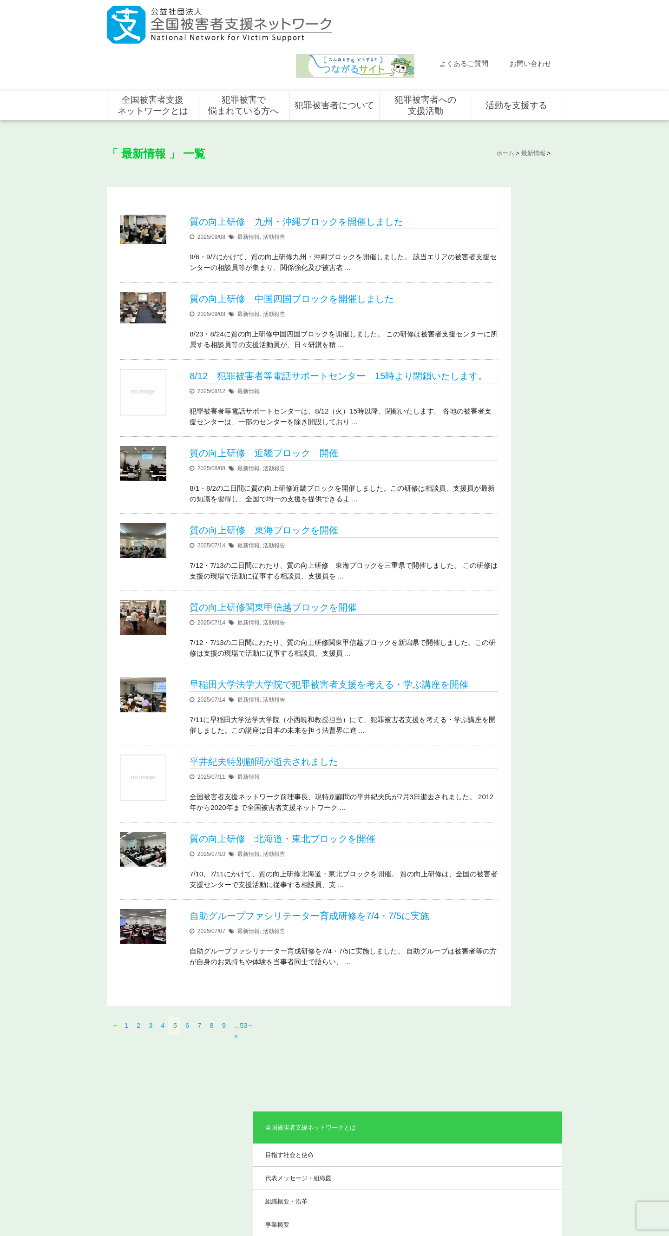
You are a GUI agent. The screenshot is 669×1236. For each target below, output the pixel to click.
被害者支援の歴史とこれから (336, 1102)
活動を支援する (516, 61)
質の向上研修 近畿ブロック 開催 (264, 416)
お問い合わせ (530, 20)
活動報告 (274, 186)
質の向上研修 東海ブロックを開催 (264, 493)
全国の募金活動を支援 (516, 1150)
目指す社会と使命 (487, 199)
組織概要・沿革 (484, 246)
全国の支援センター (422, 1109)
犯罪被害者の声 (325, 1145)
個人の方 (499, 1082)
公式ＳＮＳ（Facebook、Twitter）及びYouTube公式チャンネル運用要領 (447, 1212)
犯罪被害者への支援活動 (425, 61)
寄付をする (502, 1109)
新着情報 (128, 1082)
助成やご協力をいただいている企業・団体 (505, 298)
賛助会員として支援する (518, 1123)
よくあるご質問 (463, 20)
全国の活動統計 (416, 1123)
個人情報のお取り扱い (486, 1197)
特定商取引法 (537, 1197)
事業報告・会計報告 (490, 325)
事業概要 (475, 270)
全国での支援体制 (419, 1082)
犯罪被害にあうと (328, 1082)
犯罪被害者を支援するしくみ (336, 1126)
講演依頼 (128, 1136)
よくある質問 (133, 1109)
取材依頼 (128, 1150)
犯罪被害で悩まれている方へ (243, 61)
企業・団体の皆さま (513, 1096)
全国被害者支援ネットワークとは (153, 61)
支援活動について (419, 1096)
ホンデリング (504, 1136)
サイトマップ (436, 1197)
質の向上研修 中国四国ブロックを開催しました (292, 248)
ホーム (125, 1069)
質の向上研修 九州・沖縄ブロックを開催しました (297, 171)
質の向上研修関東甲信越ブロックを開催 (273, 570)
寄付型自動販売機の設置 (518, 1163)
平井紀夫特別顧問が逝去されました (264, 749)
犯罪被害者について (334, 61)
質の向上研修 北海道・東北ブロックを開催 (283, 827)
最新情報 (249, 186)
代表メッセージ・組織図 (496, 223)
